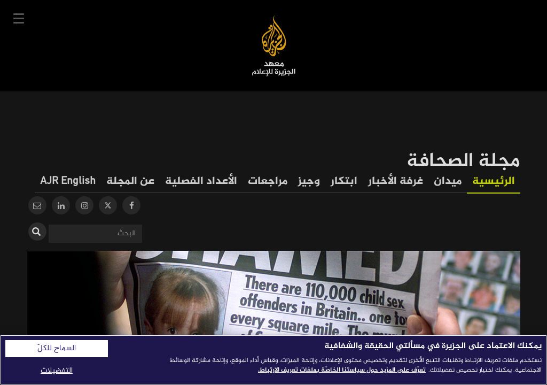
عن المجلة (130, 181)
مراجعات (267, 181)
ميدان (448, 181)
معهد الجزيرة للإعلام (274, 45)
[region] (273, 360)
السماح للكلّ (56, 348)
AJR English (68, 181)
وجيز (309, 181)
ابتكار (344, 181)
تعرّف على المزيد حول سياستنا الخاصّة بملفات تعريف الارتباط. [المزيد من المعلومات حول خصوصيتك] (342, 370)
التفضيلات (57, 371)
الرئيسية (493, 181)
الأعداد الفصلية (201, 181)
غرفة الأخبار (395, 181)
